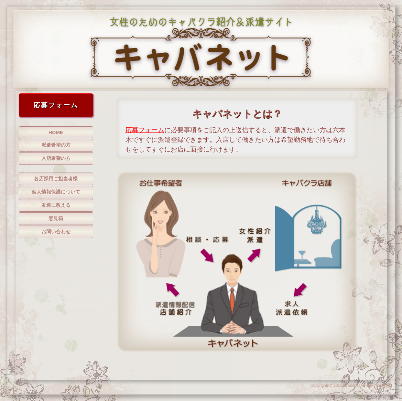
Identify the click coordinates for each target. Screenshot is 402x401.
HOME (56, 132)
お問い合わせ (56, 231)
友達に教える (56, 205)
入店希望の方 (56, 158)
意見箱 (56, 218)
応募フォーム (144, 129)
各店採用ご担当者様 (56, 178)
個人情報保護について (56, 192)
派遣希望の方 (56, 145)
